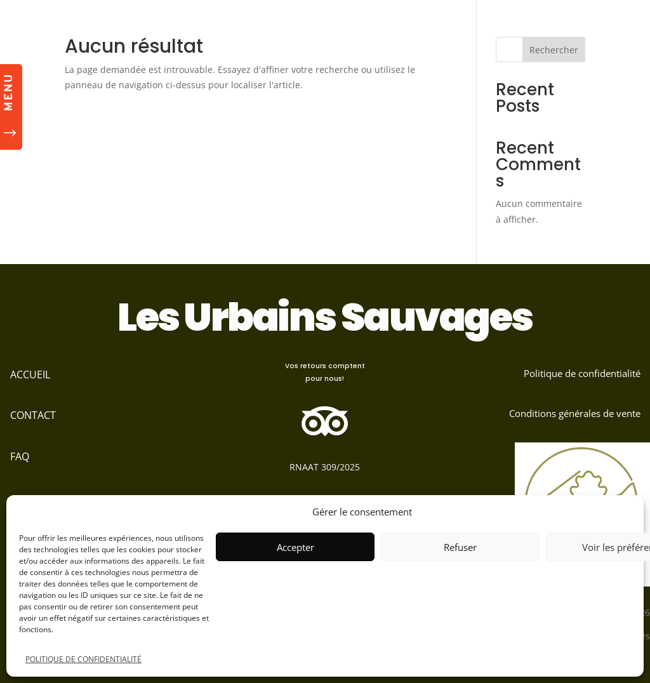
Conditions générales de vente (574, 413)
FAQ (19, 456)
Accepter (295, 547)
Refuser (460, 547)
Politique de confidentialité (582, 373)
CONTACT (33, 415)
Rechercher (553, 50)
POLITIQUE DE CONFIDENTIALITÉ (83, 659)
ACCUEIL (30, 374)
